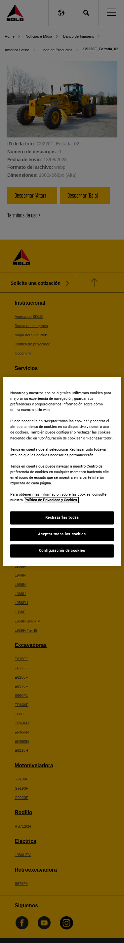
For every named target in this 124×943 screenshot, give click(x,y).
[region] (62, 471)
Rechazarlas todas (62, 517)
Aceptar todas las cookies (62, 534)
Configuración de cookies (62, 550)
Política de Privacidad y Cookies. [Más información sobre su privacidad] (51, 500)
